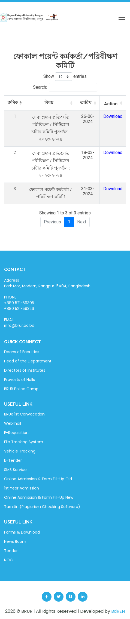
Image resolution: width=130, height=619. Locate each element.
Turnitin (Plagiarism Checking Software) (42, 507)
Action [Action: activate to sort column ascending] (110, 103)
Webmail (12, 423)
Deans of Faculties (21, 352)
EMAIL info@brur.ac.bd (19, 322)
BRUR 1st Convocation (24, 414)
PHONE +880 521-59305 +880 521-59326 (19, 302)
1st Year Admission (21, 488)
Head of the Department (28, 361)
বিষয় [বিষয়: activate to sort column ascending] (48, 102)
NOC (8, 560)
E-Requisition (16, 433)
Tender (11, 551)
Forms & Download (22, 532)
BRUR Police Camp (21, 389)
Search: (65, 87)
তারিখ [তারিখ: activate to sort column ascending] (86, 102)
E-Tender (13, 460)
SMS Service (15, 470)
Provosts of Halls (19, 379)
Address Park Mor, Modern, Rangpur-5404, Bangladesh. (47, 283)
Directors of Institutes (24, 370)
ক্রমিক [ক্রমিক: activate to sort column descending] (13, 102)
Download (112, 116)
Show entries (65, 76)
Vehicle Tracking (19, 451)
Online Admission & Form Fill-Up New (38, 497)
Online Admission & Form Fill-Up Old (38, 479)
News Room (15, 541)
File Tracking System (23, 442)
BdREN (118, 611)
